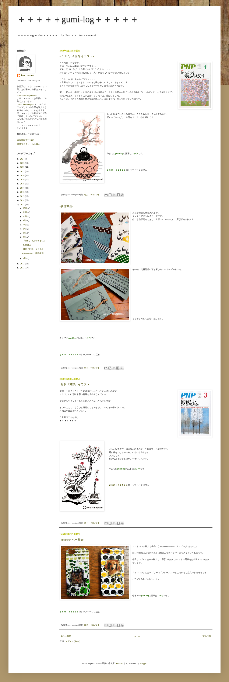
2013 (22, 204)
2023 (22, 163)
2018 (22, 184)
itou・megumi (27, 75)
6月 (25, 229)
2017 (22, 188)
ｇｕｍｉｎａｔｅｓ (118, 485)
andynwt (119, 663)
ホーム (137, 636)
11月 (25, 212)
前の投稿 (206, 636)
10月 (25, 216)
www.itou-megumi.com (27, 95)
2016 (22, 192)
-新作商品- (66, 206)
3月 (25, 237)
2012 (22, 264)
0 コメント (95, 195)
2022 (22, 167)
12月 (25, 208)
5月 (25, 233)
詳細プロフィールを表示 (28, 144)
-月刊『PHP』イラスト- (75, 384)
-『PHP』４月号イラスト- (77, 56)
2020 (22, 175)
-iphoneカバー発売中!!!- (75, 539)
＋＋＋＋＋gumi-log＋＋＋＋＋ (78, 19)
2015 (22, 196)
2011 (22, 268)
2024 (22, 159)
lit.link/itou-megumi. (26, 104)
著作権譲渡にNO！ (26, 140)
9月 (25, 220)
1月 (25, 258)
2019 (22, 179)
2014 (22, 200)
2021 (22, 171)
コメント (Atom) (72, 641)
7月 (25, 225)
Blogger (143, 663)
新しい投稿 (66, 636)
